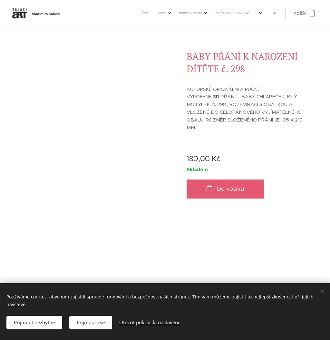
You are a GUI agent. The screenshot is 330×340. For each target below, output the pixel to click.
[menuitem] (170, 13)
